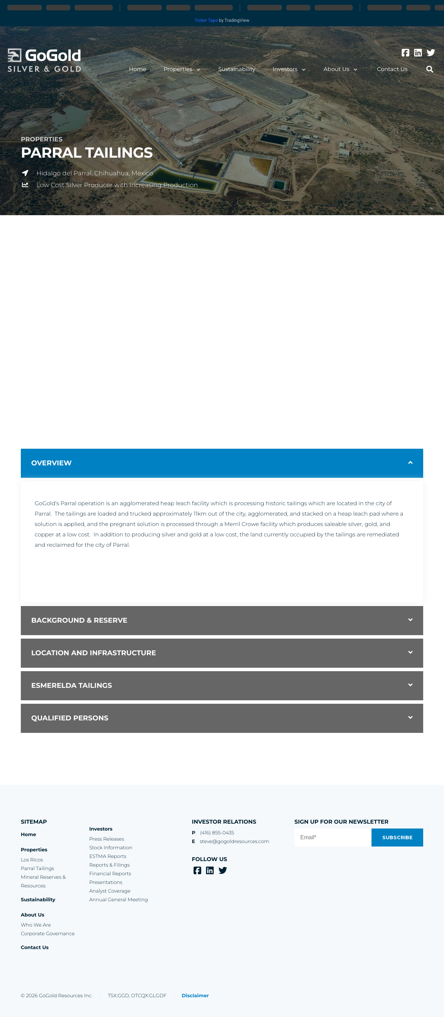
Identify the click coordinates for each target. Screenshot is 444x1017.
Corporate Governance (48, 933)
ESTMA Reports (107, 856)
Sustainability (236, 69)
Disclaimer (195, 995)
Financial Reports (110, 873)
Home (137, 69)
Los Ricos (32, 860)
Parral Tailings (37, 868)
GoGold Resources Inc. (44, 60)
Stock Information (110, 847)
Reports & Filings (109, 865)
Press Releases (106, 839)
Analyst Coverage (109, 891)
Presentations (105, 882)
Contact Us (392, 69)
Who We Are (36, 925)
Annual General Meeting (118, 899)
